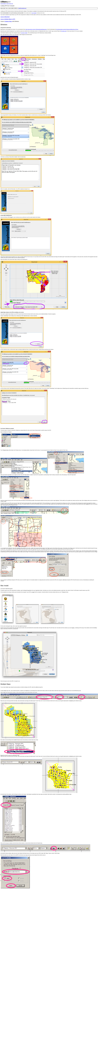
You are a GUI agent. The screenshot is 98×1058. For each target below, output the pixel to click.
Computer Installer (24, 32)
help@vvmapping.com (22, 8)
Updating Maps (8, 21)
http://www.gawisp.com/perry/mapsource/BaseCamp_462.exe (67, 29)
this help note (63, 31)
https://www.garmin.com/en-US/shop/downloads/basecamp (36, 29)
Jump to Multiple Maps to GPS (8, 19)
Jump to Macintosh (5, 16)
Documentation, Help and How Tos (7, 3)
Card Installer (34, 12)
